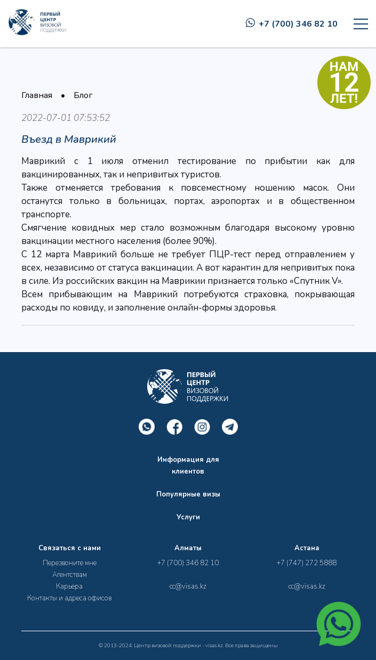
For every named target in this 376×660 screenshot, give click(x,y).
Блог (83, 95)
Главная (36, 95)
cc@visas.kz (188, 586)
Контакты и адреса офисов (69, 598)
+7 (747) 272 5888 (307, 563)
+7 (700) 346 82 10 (292, 24)
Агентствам (69, 575)
